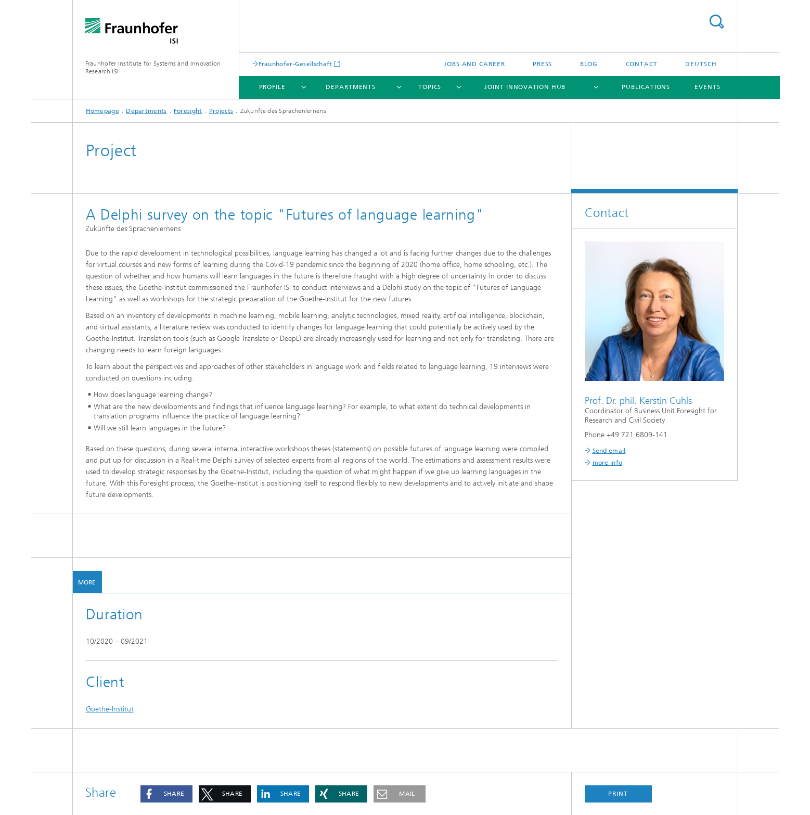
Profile (272, 87)
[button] (166, 794)
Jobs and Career (474, 64)
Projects (221, 110)
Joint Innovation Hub (524, 87)
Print (618, 793)
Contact (642, 64)
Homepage (102, 110)
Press (542, 64)
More (87, 582)
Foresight (188, 110)
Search (716, 21)
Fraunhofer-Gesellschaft (295, 63)
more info (608, 462)
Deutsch (700, 64)
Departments (351, 87)
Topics (429, 87)
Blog (589, 64)
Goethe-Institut (110, 709)
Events (707, 87)
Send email (609, 450)
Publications (646, 87)
